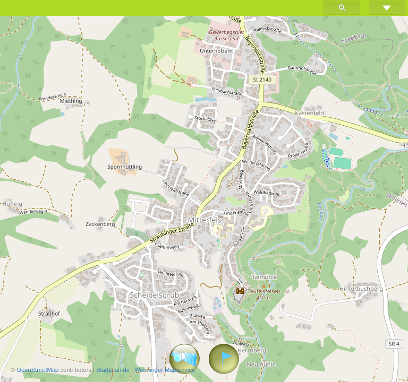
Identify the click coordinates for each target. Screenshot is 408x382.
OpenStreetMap (37, 370)
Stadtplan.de (113, 370)
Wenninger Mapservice (164, 370)
